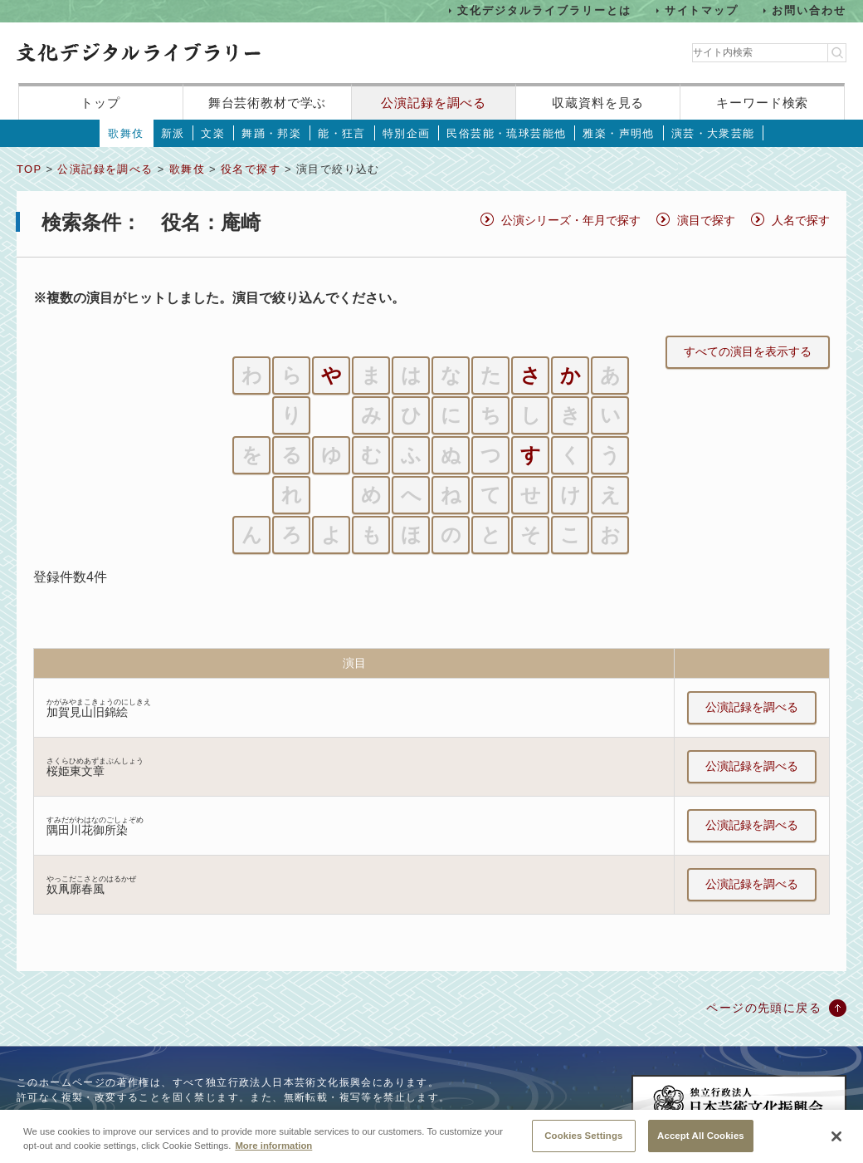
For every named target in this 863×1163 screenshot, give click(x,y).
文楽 (213, 133)
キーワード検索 (762, 103)
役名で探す (250, 169)
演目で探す (706, 220)
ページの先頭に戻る (764, 1007)
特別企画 (407, 133)
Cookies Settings (583, 1144)
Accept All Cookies (700, 1144)
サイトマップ (702, 10)
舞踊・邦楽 (271, 133)
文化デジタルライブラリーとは (544, 10)
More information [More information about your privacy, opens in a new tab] (273, 1154)
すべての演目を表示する (748, 351)
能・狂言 (342, 133)
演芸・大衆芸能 (713, 133)
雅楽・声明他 (618, 133)
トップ (100, 103)
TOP (29, 169)
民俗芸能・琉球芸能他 (506, 133)
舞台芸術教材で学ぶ (267, 103)
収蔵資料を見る (598, 103)
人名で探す (801, 220)
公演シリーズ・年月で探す (571, 220)
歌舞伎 (126, 133)
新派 (173, 133)
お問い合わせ (809, 10)
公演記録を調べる (433, 103)
